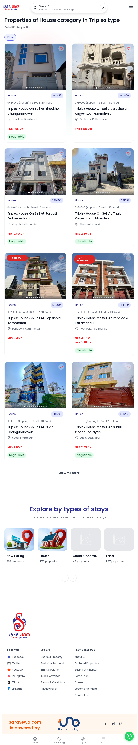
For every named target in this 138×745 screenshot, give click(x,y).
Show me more (69, 473)
